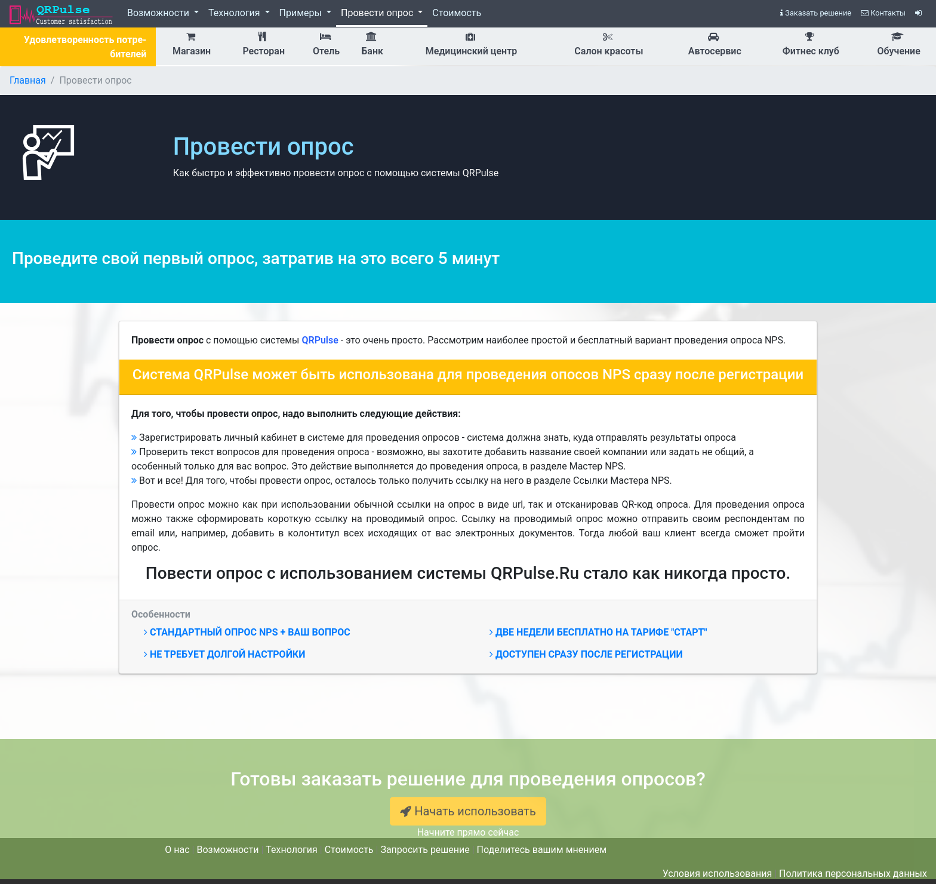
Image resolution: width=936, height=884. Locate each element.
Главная (28, 80)
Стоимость (456, 13)
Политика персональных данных (853, 873)
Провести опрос (378, 13)
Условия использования (717, 873)
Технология (235, 13)
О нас (177, 849)
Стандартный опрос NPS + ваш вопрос (247, 632)
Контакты (883, 12)
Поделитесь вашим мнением (541, 849)
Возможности (159, 13)
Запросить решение (424, 849)
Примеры (301, 13)
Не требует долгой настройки (224, 654)
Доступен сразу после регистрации (586, 654)
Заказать (815, 13)
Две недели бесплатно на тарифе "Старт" (598, 632)
